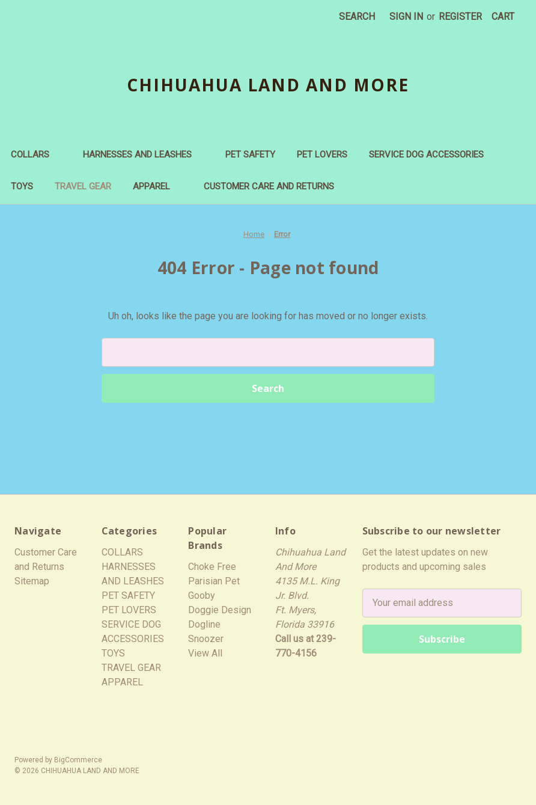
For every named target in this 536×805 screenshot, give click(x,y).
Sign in (406, 16)
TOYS (22, 186)
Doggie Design (219, 610)
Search (357, 16)
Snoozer (206, 638)
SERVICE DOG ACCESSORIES (426, 154)
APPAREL (157, 186)
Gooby (201, 595)
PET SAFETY (250, 154)
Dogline (204, 624)
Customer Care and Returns (269, 186)
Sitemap (31, 581)
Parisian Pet (214, 581)
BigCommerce (78, 760)
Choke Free (212, 566)
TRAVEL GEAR (83, 186)
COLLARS (36, 154)
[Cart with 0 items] (503, 17)
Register (460, 16)
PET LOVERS (322, 154)
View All (205, 653)
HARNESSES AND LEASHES (143, 154)
